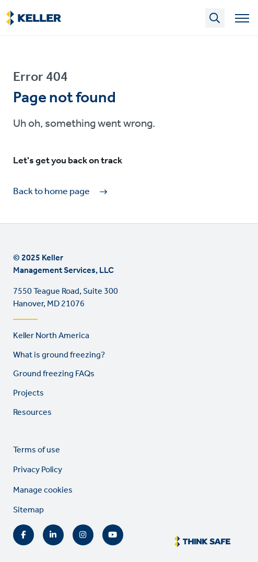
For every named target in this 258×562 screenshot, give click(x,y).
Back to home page (51, 192)
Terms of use (36, 450)
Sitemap (28, 510)
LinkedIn (53, 534)
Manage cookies (43, 490)
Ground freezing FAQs (54, 374)
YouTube (112, 534)
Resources (32, 412)
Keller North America (51, 336)
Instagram (83, 534)
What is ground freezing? (59, 355)
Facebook (23, 534)
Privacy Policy (37, 470)
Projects (28, 393)
